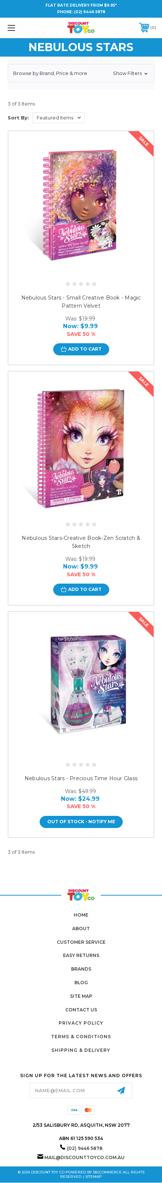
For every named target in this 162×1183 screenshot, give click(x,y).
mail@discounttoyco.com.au (84, 1157)
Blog (81, 982)
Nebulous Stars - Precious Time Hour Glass (81, 778)
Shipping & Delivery (80, 1050)
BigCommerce (107, 1172)
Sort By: (18, 118)
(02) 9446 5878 (89, 12)
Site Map (81, 996)
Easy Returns (81, 955)
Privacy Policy (81, 1023)
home (81, 915)
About (81, 928)
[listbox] (59, 117)
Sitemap (93, 1176)
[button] (81, 73)
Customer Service (81, 942)
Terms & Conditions (81, 1036)
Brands (81, 969)
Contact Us (81, 1009)
